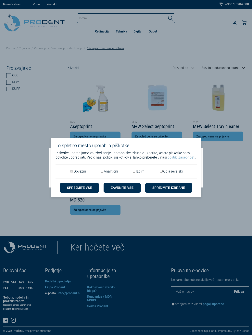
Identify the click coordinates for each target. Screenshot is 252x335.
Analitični (111, 171)
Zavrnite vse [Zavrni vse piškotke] (122, 187)
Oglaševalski (173, 171)
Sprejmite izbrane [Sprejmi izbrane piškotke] (168, 187)
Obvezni (79, 171)
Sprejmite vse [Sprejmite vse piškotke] (79, 187)
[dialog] (126, 167)
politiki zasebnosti (181, 157)
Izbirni (140, 171)
